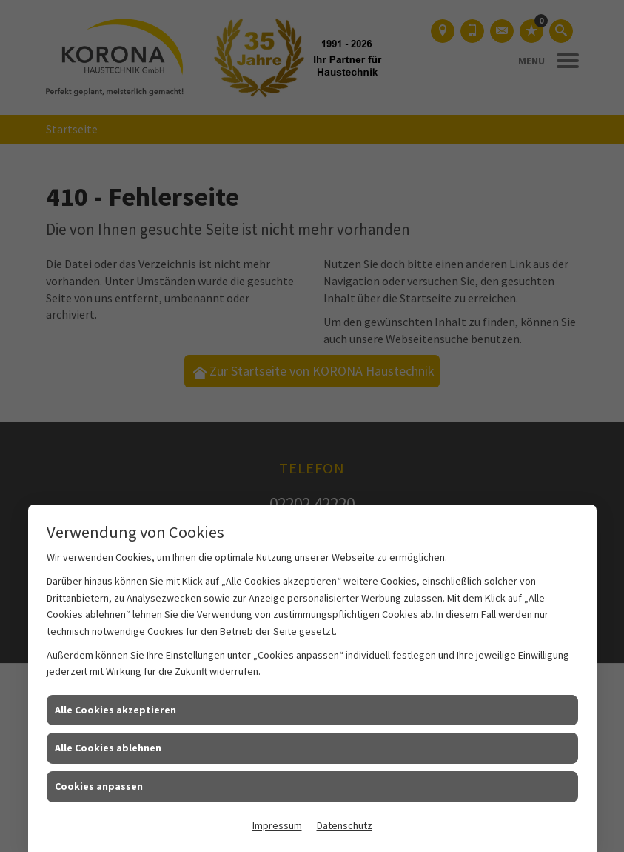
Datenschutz (344, 825)
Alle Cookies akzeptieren (115, 709)
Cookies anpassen (99, 786)
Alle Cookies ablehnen (108, 747)
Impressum (277, 825)
